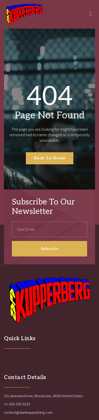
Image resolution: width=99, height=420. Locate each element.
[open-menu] (92, 14)
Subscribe (50, 248)
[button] (46, 358)
